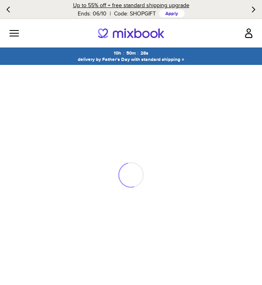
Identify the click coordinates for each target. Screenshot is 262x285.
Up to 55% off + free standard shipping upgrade (131, 5)
